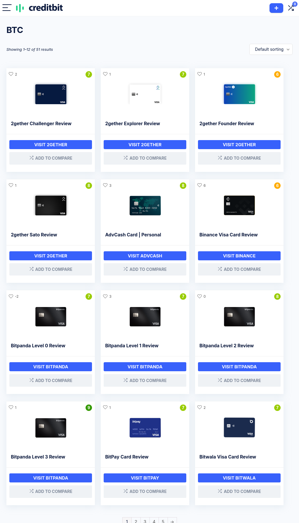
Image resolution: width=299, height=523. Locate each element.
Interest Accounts (129, 474)
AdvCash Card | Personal (39, 239)
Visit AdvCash (40, 260)
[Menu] (7, 8)
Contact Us (214, 482)
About (255, 465)
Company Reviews (169, 465)
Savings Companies (162, 485)
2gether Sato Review (253, 123)
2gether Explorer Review (111, 123)
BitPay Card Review (178, 348)
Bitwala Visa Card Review (258, 348)
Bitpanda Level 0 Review (184, 239)
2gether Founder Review (184, 123)
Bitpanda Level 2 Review (38, 348)
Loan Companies (167, 474)
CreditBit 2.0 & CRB (267, 474)
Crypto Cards (125, 482)
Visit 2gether (40, 150)
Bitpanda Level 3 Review (111, 348)
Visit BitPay (186, 369)
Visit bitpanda (186, 260)
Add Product (276, 8)
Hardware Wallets (129, 498)
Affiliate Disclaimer (221, 474)
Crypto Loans (125, 465)
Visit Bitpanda (259, 260)
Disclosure (213, 465)
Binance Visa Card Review (113, 239)
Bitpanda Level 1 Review (256, 239)
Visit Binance (113, 260)
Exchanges (122, 490)
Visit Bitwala (259, 369)
